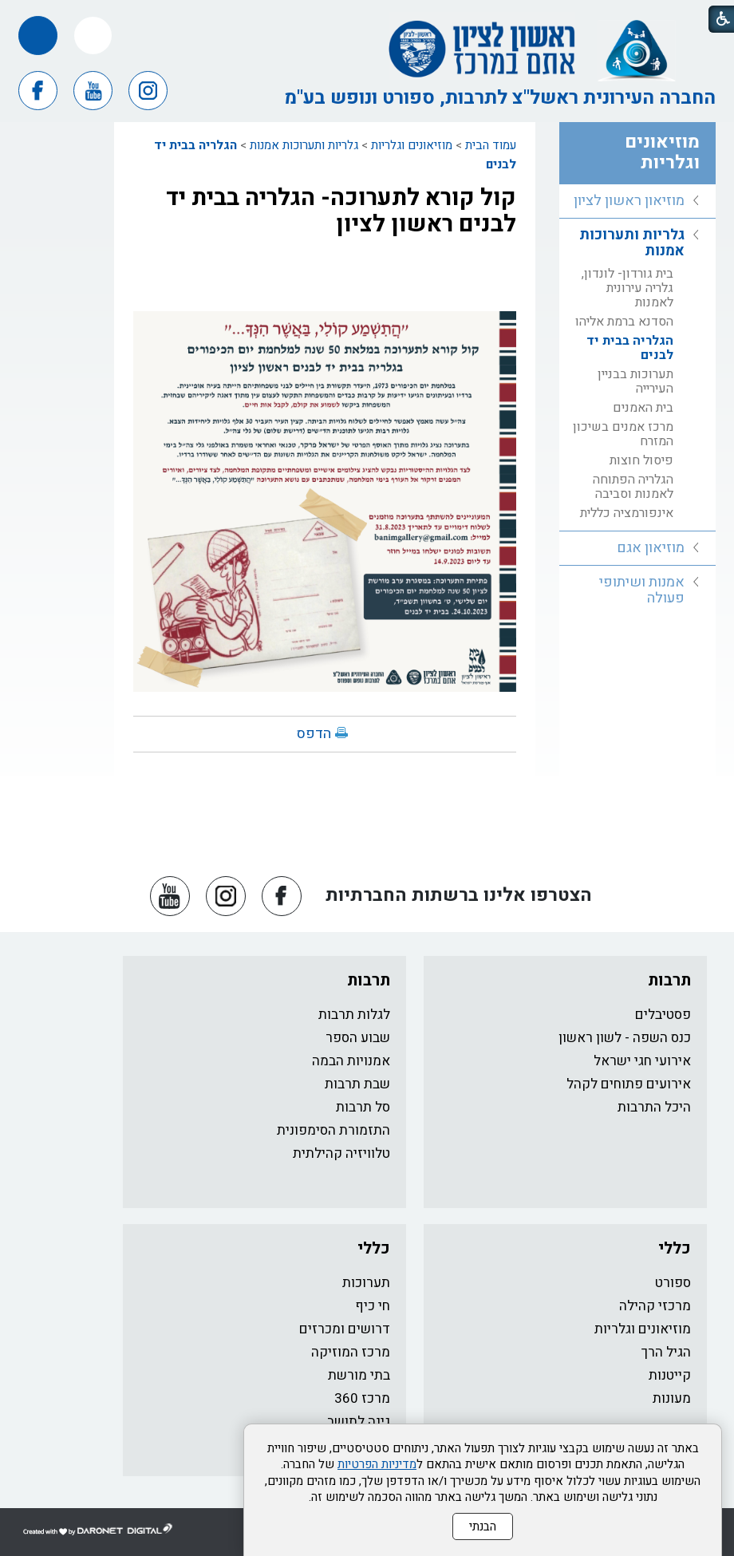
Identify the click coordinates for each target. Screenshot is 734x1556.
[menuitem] (637, 201)
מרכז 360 (362, 1398)
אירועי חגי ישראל (642, 1061)
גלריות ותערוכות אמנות (304, 145)
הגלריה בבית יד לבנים (629, 348)
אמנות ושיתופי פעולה (642, 590)
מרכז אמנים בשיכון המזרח (623, 434)
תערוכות (366, 1283)
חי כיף (372, 1306)
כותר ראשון (658, 1429)
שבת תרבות (357, 1084)
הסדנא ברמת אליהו (624, 321)
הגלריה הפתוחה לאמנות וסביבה (633, 487)
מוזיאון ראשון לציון (629, 200)
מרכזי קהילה (655, 1306)
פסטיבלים (663, 1015)
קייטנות (670, 1375)
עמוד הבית (490, 145)
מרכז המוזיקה (350, 1352)
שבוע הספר (358, 1038)
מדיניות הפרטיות (376, 1472)
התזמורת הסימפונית (333, 1130)
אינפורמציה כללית (626, 513)
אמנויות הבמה (351, 1061)
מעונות (672, 1398)
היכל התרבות (654, 1107)
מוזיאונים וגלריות (411, 145)
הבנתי (482, 1534)
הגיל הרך (666, 1352)
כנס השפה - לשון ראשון (624, 1038)
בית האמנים (643, 407)
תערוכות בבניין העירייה (635, 381)
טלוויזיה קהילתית (341, 1153)
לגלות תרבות (354, 1015)
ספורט (673, 1283)
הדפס (314, 733)
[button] (93, 35)
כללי (674, 1248)
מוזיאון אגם (651, 548)
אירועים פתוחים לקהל (628, 1084)
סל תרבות (363, 1107)
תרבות (669, 980)
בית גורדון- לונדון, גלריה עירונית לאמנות (627, 288)
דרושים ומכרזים (344, 1329)
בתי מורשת (359, 1375)
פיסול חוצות (641, 460)
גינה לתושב (358, 1422)
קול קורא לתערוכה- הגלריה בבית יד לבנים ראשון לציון (341, 211)
